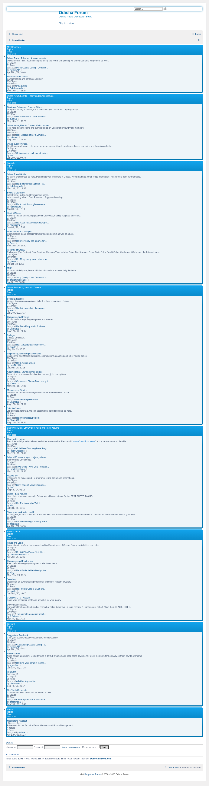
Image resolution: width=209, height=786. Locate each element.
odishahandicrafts (18, 554)
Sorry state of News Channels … (31, 485)
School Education (15, 299)
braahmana (15, 702)
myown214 (15, 70)
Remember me (91, 747)
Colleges (11, 335)
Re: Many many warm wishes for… (32, 259)
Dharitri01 (14, 329)
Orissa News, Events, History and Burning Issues (30, 96)
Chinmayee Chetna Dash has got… (33, 381)
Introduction (21, 86)
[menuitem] (196, 34)
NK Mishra (15, 225)
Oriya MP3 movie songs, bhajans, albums (26, 457)
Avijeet (22, 732)
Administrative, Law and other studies (24, 372)
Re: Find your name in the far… (31, 663)
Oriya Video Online (16, 439)
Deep (12, 243)
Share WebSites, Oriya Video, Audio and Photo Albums (33, 428)
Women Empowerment (27, 399)
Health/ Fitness (14, 213)
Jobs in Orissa (13, 408)
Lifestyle (11, 163)
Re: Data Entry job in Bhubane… (31, 326)
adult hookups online (26, 681)
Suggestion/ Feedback (17, 635)
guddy (13, 261)
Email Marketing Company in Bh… (32, 521)
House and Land (15, 543)
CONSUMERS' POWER (18, 598)
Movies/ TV (12, 476)
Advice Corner (13, 653)
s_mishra (14, 665)
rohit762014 (15, 365)
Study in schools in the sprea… (31, 308)
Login (9, 742)
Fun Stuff (11, 672)
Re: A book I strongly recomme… (31, 204)
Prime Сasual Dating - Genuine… (32, 68)
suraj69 (13, 119)
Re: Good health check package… (32, 223)
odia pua (14, 137)
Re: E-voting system (25, 363)
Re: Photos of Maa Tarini (27, 503)
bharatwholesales (18, 280)
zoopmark (14, 524)
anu (11, 310)
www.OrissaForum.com (84, 441)
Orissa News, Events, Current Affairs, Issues (28, 125)
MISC (9, 268)
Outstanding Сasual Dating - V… (31, 645)
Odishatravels (16, 88)
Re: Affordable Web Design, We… (32, 570)
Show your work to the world (20, 512)
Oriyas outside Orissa (17, 144)
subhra (13, 383)
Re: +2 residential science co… (31, 345)
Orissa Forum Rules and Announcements (26, 58)
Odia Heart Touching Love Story (31, 448)
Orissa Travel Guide (16, 174)
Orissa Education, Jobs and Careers (24, 287)
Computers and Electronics (20, 561)
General (11, 624)
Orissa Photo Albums (17, 494)
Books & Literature (16, 193)
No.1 (12, 155)
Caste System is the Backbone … (32, 699)
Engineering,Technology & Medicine (24, 353)
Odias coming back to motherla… (32, 153)
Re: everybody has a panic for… (31, 241)
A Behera (14, 616)
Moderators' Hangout (17, 721)
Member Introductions (17, 76)
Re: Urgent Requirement (27, 418)
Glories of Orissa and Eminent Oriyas (24, 107)
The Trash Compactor (17, 690)
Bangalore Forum (92, 774)
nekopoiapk (15, 207)
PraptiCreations (17, 451)
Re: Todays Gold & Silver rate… (31, 589)
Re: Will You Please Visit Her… (31, 552)
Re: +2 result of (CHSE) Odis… (31, 135)
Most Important (14, 47)
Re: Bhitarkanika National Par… (31, 184)
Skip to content (66, 23)
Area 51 (10, 709)
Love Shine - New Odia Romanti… (32, 467)
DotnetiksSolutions (100, 758)
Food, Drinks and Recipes (19, 231)
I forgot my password (71, 747)
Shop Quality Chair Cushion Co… (32, 277)
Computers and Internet (18, 317)
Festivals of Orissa (16, 250)
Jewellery (11, 579)
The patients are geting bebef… (31, 614)
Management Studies (17, 390)
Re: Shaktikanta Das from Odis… (32, 116)
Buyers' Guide (13, 531)
